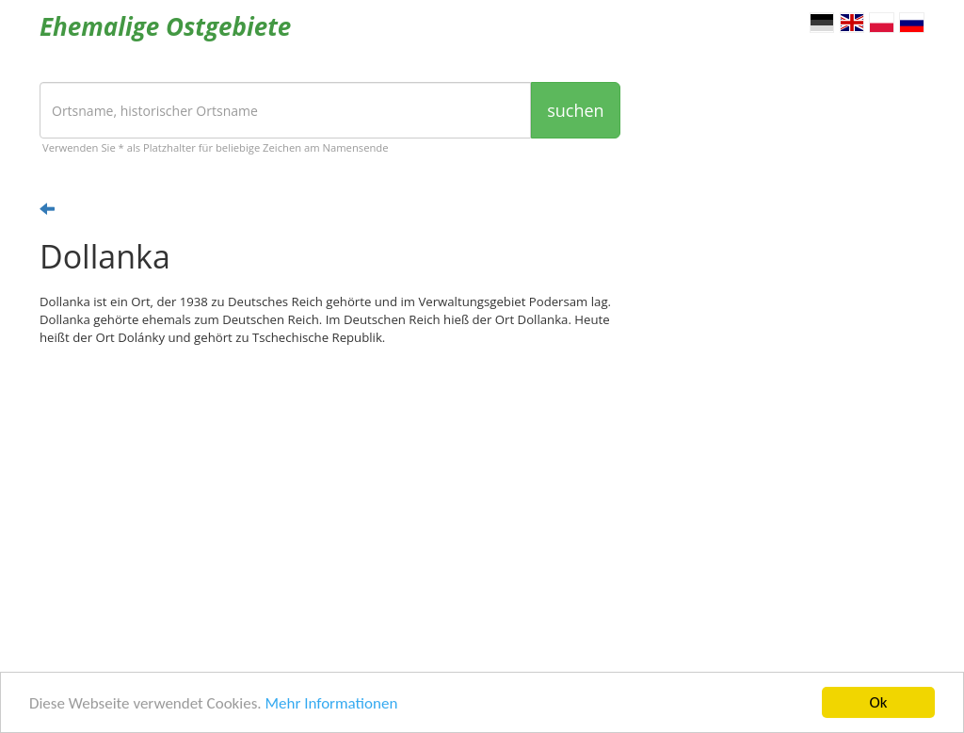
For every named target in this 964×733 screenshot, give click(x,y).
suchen (575, 110)
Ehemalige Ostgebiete (165, 26)
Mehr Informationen (331, 703)
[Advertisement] (330, 507)
